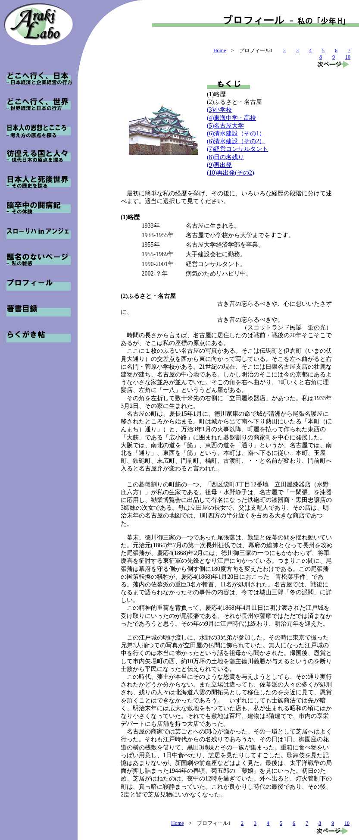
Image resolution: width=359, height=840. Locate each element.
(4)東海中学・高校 (231, 118)
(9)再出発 (219, 165)
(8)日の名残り (225, 157)
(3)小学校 (219, 110)
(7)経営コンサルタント (237, 149)
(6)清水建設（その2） (236, 141)
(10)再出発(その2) (230, 172)
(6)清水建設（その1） (236, 133)
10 (347, 57)
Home (219, 50)
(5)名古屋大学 (225, 125)
